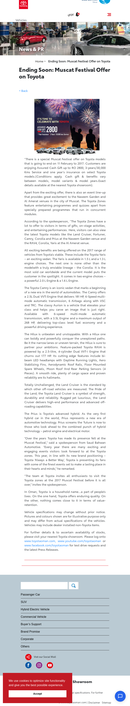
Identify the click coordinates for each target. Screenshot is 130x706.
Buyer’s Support (31, 624)
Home (39, 61)
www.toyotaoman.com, (40, 541)
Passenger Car (30, 594)
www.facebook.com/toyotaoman (46, 545)
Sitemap (106, 702)
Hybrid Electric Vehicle (35, 609)
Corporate (27, 639)
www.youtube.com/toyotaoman (79, 541)
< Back (23, 90)
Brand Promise (30, 631)
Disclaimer (94, 702)
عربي (71, 14)
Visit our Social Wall (45, 656)
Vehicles (21, 20)
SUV (24, 601)
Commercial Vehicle (33, 616)
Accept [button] (37, 693)
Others (25, 646)
